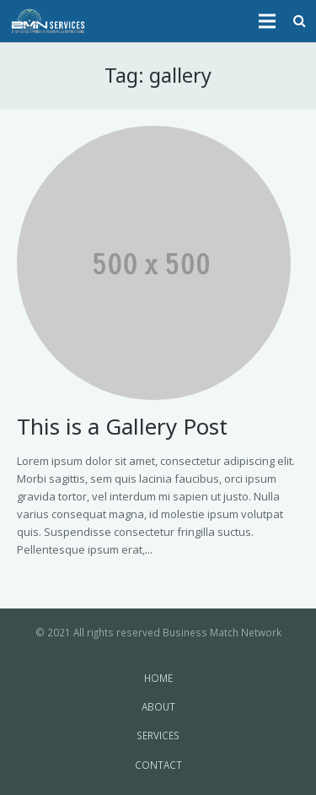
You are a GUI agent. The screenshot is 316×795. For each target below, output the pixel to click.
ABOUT (158, 706)
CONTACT (158, 764)
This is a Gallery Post (122, 426)
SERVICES (158, 735)
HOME (158, 677)
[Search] (299, 21)
